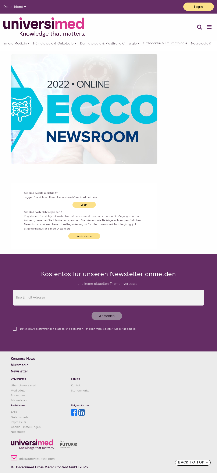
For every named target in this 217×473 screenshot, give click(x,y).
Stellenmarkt (80, 390)
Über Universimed (23, 385)
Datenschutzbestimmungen (37, 329)
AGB (14, 412)
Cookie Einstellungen (26, 427)
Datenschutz (19, 417)
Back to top (193, 462)
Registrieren (84, 236)
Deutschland (13, 6)
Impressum (18, 422)
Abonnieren (19, 400)
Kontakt (76, 385)
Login (198, 6)
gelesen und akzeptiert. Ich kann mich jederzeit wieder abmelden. (78, 329)
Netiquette (18, 431)
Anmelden (107, 316)
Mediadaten (19, 390)
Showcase (18, 395)
